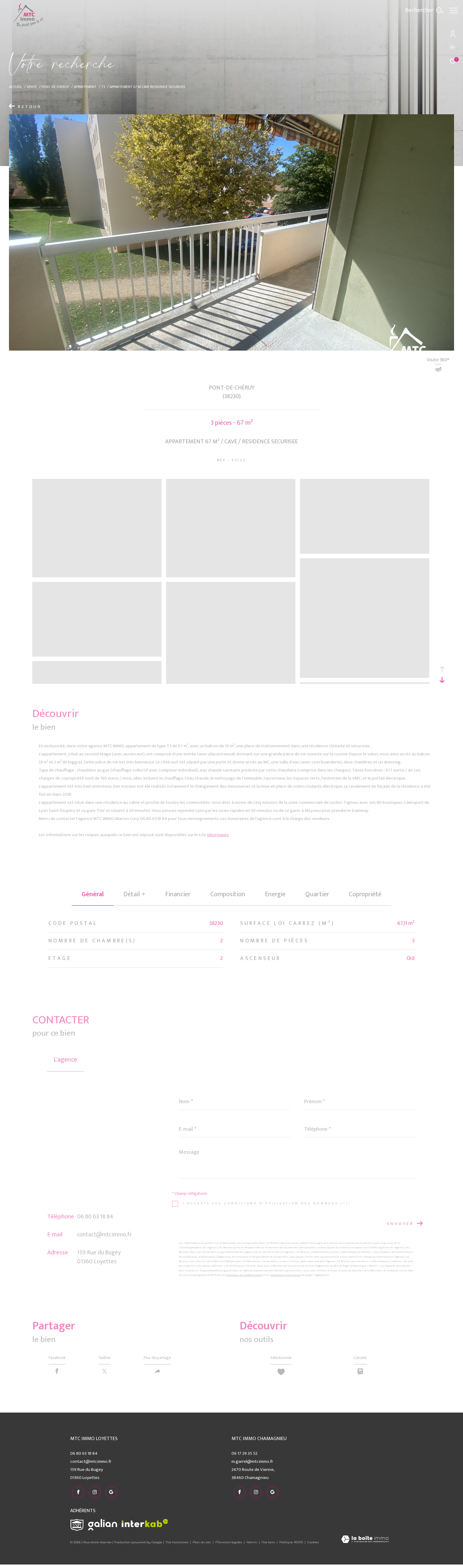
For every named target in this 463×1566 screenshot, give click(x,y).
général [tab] (93, 894)
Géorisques (218, 834)
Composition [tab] (227, 894)
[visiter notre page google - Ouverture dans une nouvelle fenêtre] (109, 1494)
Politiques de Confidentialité (244, 1275)
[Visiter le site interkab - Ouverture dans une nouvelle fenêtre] (145, 1525)
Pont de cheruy (55, 87)
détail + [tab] (134, 894)
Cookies (313, 1543)
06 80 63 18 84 (95, 1217)
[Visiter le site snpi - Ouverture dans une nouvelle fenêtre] (77, 1526)
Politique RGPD (291, 1543)
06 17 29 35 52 (244, 1456)
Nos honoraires (177, 1543)
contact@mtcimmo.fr (104, 1234)
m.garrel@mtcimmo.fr (252, 1464)
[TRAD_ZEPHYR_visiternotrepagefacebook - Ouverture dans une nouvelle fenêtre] (76, 1494)
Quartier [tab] (317, 894)
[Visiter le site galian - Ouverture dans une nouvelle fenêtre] (102, 1526)
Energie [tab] (275, 894)
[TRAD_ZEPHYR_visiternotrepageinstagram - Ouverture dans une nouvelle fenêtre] (93, 1494)
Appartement (85, 87)
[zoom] (97, 575)
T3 (103, 87)
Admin (252, 1543)
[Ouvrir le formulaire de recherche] (421, 10)
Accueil (15, 87)
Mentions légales (229, 1543)
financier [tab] (178, 894)
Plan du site (202, 1543)
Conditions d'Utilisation (286, 1275)
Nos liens (269, 1543)
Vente (32, 87)
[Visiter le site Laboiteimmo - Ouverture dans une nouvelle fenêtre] (365, 1541)
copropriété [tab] (365, 894)
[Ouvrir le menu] (453, 10)
